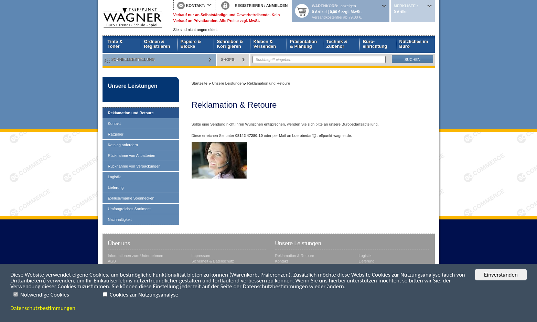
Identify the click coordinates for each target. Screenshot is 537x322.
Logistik (114, 177)
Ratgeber (115, 134)
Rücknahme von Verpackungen (134, 166)
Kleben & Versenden (265, 44)
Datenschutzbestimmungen (42, 308)
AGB (112, 261)
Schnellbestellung (133, 59)
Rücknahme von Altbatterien (131, 155)
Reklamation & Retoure (294, 256)
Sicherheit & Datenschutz (213, 261)
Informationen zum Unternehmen (135, 256)
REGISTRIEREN (249, 5)
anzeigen (348, 6)
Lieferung (116, 187)
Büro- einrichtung (375, 44)
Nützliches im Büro (413, 44)
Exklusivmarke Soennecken (131, 198)
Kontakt (114, 123)
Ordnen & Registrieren (157, 44)
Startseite (133, 18)
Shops (228, 59)
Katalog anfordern (123, 145)
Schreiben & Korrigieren (230, 44)
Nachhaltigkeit (120, 219)
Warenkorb (324, 6)
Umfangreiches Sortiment (129, 209)
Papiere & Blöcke (191, 44)
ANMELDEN (277, 5)
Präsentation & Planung (303, 44)
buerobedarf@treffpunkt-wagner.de (321, 135)
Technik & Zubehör (336, 44)
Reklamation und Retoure (131, 113)
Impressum (201, 256)
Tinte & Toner (115, 44)
